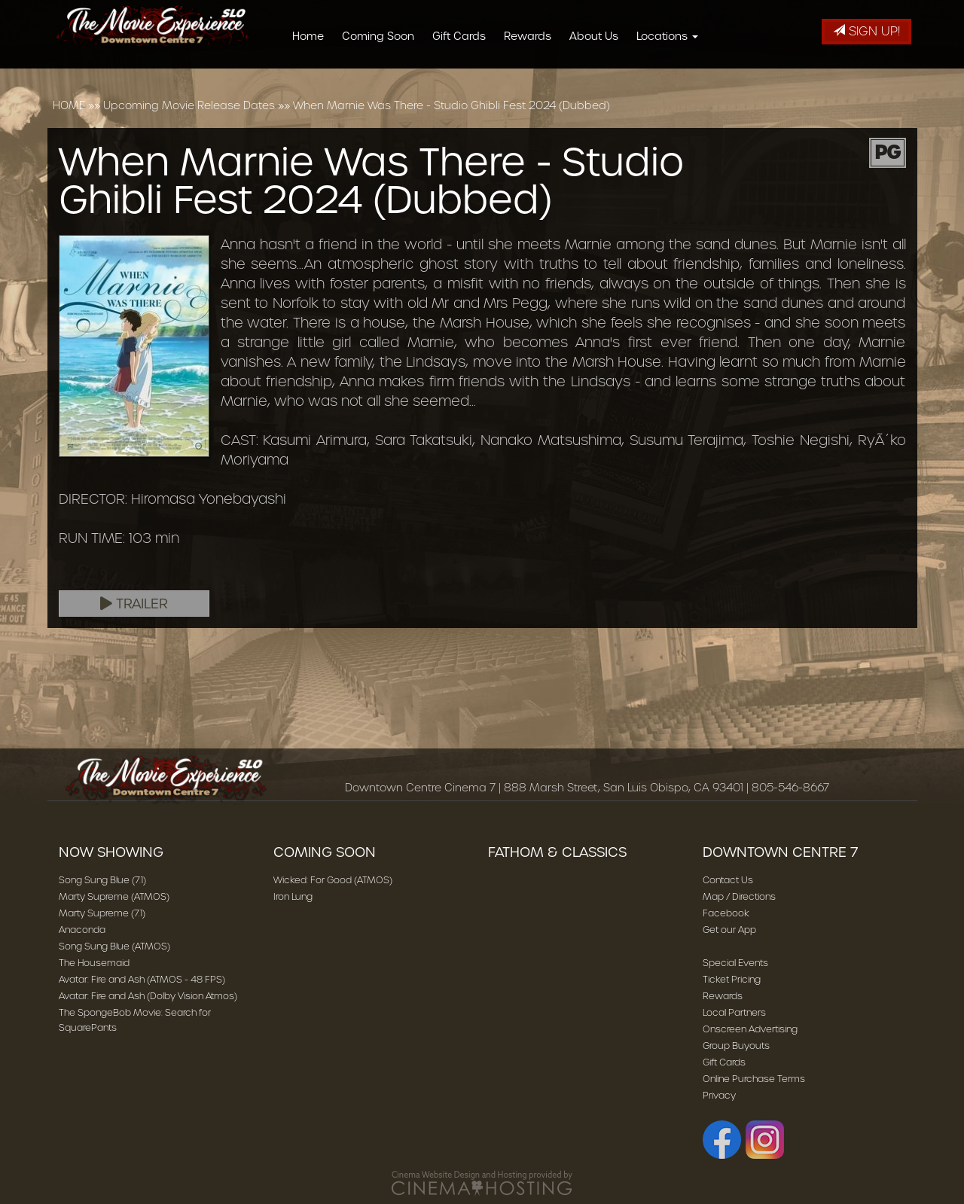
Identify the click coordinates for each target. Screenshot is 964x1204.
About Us (599, 36)
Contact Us (728, 879)
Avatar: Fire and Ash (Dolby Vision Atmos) (148, 995)
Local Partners (734, 1012)
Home (313, 36)
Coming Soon (383, 36)
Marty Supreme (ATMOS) (114, 896)
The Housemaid (94, 962)
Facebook (726, 913)
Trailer (134, 604)
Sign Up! (866, 31)
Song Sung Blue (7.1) (102, 879)
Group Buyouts (736, 1045)
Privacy (719, 1095)
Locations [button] (672, 36)
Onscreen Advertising (750, 1029)
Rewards (533, 36)
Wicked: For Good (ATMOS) (332, 879)
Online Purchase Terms (754, 1078)
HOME (69, 105)
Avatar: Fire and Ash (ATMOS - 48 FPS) (142, 979)
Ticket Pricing (732, 979)
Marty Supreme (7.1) (102, 913)
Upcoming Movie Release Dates (189, 105)
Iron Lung (293, 896)
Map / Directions (739, 896)
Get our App (729, 929)
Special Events (735, 962)
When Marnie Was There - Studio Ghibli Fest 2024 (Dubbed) (451, 105)
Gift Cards (464, 36)
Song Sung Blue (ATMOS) (114, 946)
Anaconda (82, 929)
